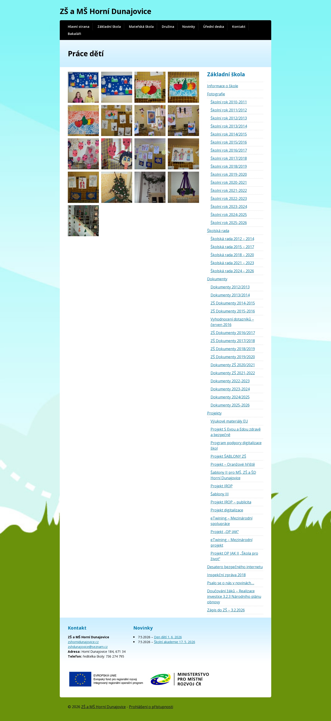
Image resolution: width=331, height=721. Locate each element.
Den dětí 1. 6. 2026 (168, 637)
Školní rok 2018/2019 (229, 166)
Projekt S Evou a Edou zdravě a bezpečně (236, 432)
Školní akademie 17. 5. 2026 (174, 642)
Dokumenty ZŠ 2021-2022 (233, 372)
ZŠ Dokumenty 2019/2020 (233, 356)
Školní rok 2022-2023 (229, 198)
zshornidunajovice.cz (83, 642)
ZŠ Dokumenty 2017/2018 (233, 340)
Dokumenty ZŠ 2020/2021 (233, 364)
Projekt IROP (222, 485)
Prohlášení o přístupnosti (151, 706)
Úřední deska (213, 26)
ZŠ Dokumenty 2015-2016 (233, 311)
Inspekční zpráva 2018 (226, 574)
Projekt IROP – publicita (231, 502)
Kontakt (238, 26)
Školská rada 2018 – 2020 (232, 254)
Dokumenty (217, 278)
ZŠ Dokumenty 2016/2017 (233, 332)
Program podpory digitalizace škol (236, 445)
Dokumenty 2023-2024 (230, 389)
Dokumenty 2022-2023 (230, 380)
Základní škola (109, 26)
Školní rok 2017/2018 (229, 158)
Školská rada (218, 230)
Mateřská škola (141, 26)
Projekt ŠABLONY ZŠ (228, 456)
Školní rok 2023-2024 (229, 206)
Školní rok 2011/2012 (229, 110)
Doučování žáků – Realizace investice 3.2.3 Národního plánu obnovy (234, 596)
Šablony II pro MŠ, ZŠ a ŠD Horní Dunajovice (233, 475)
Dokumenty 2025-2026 (230, 405)
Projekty (214, 413)
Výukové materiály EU (229, 421)
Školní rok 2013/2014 (229, 126)
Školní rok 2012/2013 (229, 118)
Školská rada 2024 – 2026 (232, 270)
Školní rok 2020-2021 (229, 182)
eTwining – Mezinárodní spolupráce (231, 521)
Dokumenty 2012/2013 (230, 287)
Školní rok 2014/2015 (229, 134)
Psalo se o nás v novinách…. (230, 582)
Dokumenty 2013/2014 (230, 295)
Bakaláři (74, 33)
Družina (168, 26)
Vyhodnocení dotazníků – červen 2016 (232, 322)
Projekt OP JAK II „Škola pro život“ (234, 556)
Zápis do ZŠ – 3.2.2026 (226, 610)
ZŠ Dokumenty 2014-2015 (233, 303)
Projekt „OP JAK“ (225, 531)
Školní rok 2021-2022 (229, 190)
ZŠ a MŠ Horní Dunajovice (105, 11)
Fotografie (216, 94)
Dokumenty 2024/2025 (230, 397)
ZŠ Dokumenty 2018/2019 (233, 348)
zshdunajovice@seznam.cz (88, 646)
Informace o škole (222, 85)
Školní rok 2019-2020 (229, 174)
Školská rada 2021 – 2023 (232, 262)
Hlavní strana (78, 26)
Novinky (188, 26)
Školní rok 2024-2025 (229, 214)
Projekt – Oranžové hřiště (233, 464)
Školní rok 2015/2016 (229, 142)
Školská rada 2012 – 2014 (232, 238)
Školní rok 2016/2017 (229, 150)
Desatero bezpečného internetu (235, 566)
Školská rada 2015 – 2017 (232, 246)
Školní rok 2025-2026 (229, 222)
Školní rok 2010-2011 (229, 102)
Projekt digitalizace (227, 510)
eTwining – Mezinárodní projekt (231, 542)
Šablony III (220, 494)
